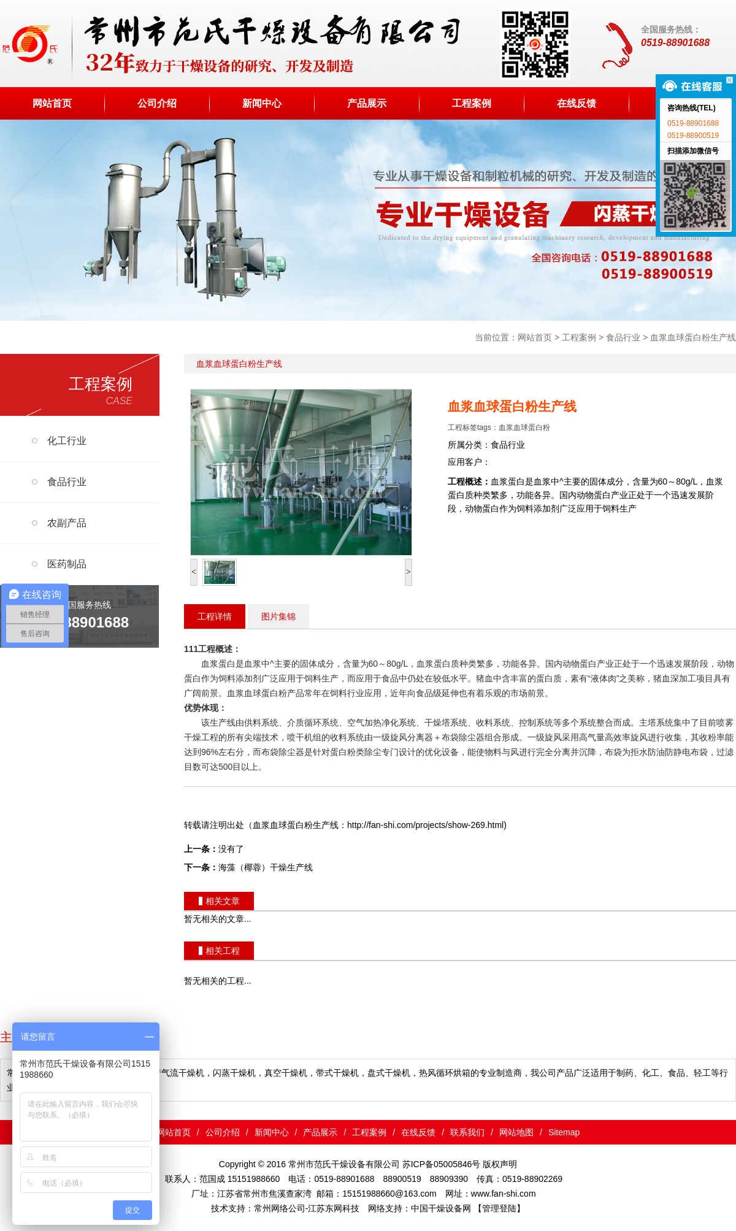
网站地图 (516, 1132)
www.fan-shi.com (503, 1193)
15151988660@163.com (389, 1193)
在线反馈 (576, 103)
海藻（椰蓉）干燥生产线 (265, 867)
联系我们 (467, 1132)
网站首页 (52, 103)
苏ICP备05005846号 (441, 1164)
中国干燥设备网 (441, 1208)
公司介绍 (157, 103)
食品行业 (623, 337)
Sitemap (564, 1132)
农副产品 (66, 523)
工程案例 (471, 103)
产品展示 (366, 103)
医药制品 (66, 564)
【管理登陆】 (499, 1208)
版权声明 (500, 1164)
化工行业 (66, 440)
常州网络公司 (279, 1208)
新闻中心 (262, 103)
